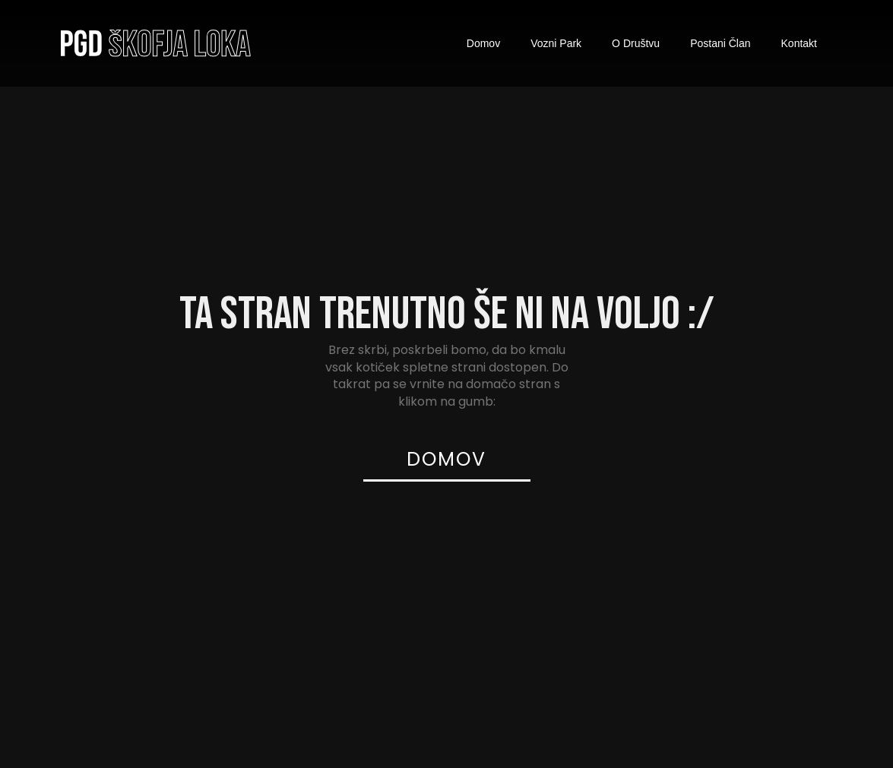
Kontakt (799, 43)
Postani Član (720, 43)
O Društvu (636, 43)
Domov (483, 43)
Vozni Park (555, 43)
